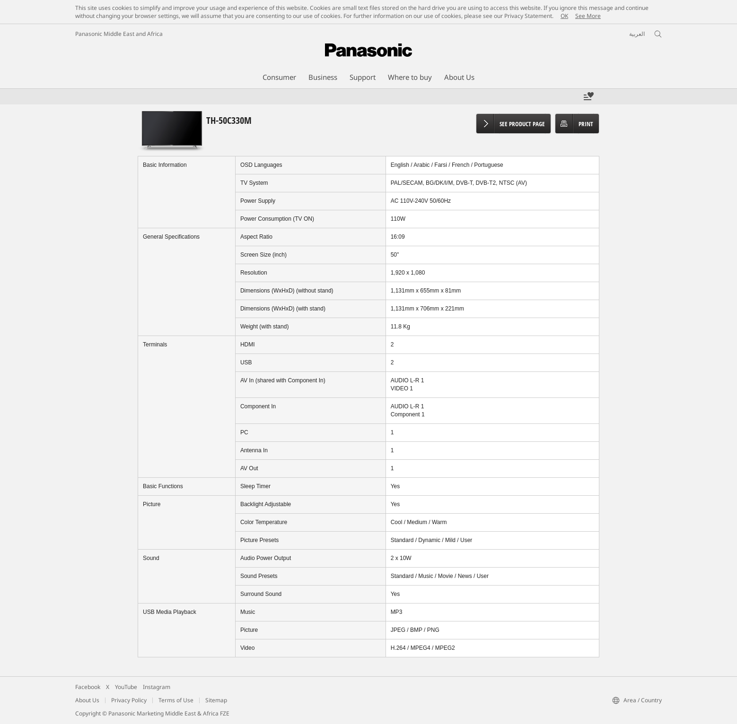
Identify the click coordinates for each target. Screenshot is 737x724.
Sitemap (216, 700)
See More (588, 16)
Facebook (87, 687)
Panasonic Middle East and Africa (119, 34)
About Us (87, 700)
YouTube (126, 687)
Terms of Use (175, 700)
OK (564, 16)
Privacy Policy (129, 700)
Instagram (156, 687)
